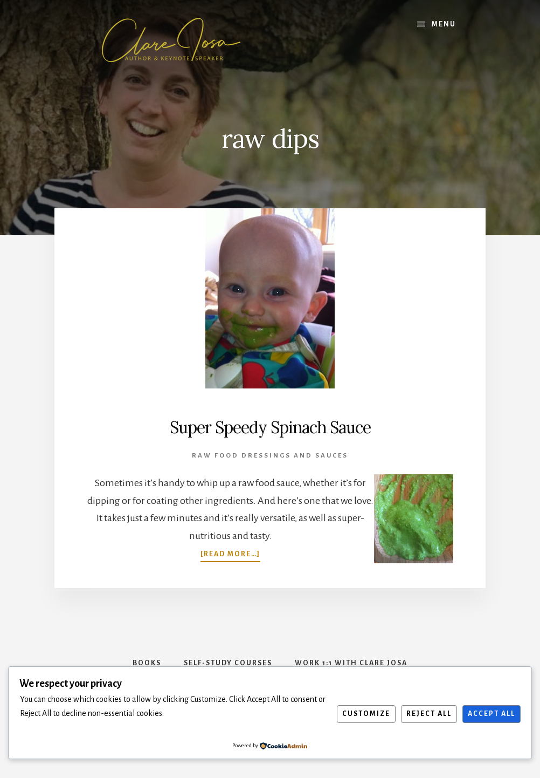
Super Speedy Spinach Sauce (270, 427)
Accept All (491, 714)
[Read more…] (230, 553)
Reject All (429, 714)
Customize (366, 714)
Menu (444, 24)
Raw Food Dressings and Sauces (270, 455)
